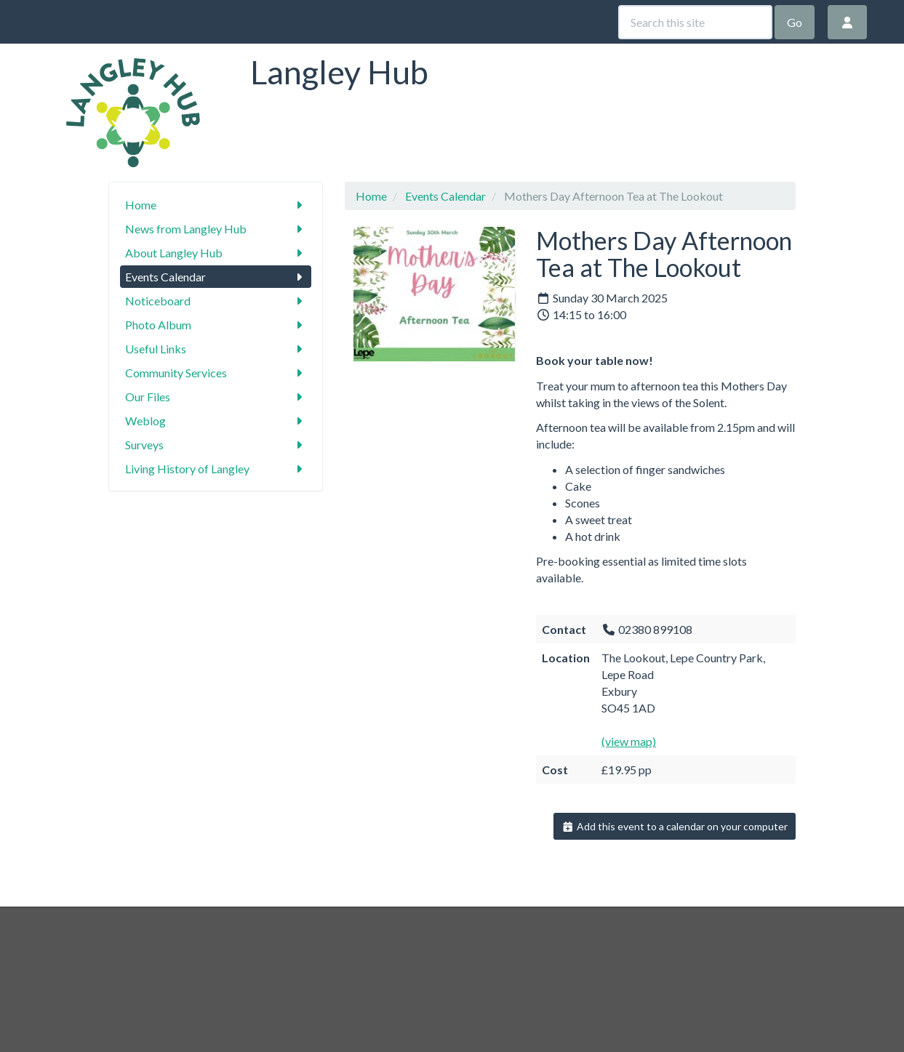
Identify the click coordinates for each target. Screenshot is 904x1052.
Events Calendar (215, 276)
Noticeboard (215, 300)
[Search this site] (695, 22)
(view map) (628, 741)
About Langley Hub (215, 252)
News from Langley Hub (215, 228)
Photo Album (215, 324)
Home (215, 204)
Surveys (215, 444)
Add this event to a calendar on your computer (674, 826)
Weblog (215, 420)
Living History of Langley (215, 468)
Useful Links (215, 348)
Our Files (215, 396)
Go (794, 22)
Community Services (215, 372)
